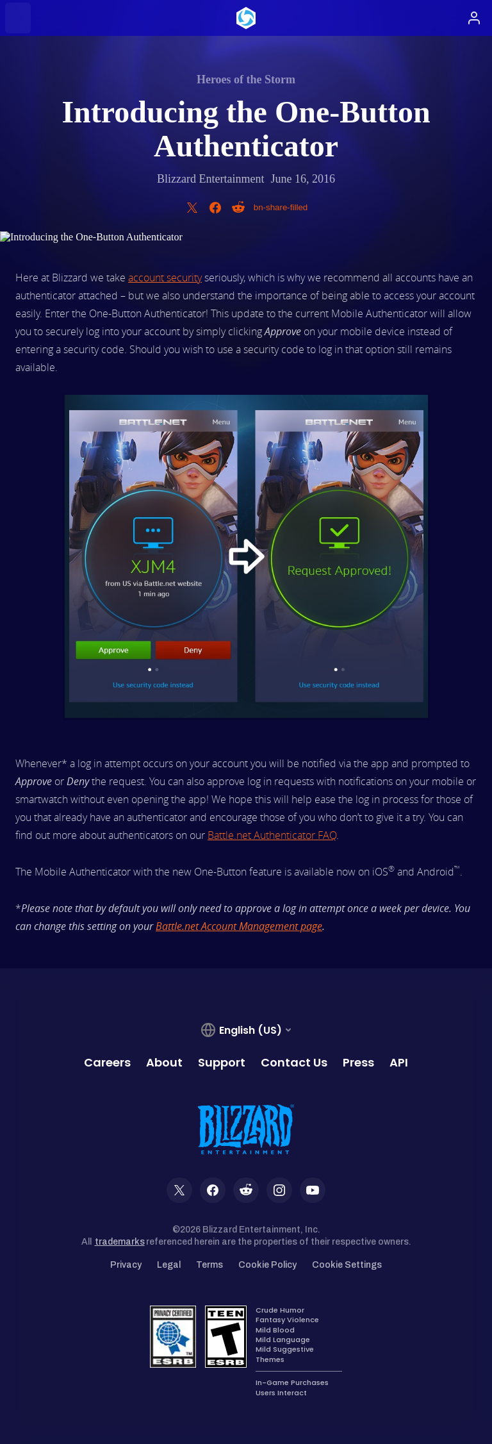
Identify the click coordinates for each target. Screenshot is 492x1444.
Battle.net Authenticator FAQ (272, 835)
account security (165, 277)
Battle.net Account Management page (239, 926)
